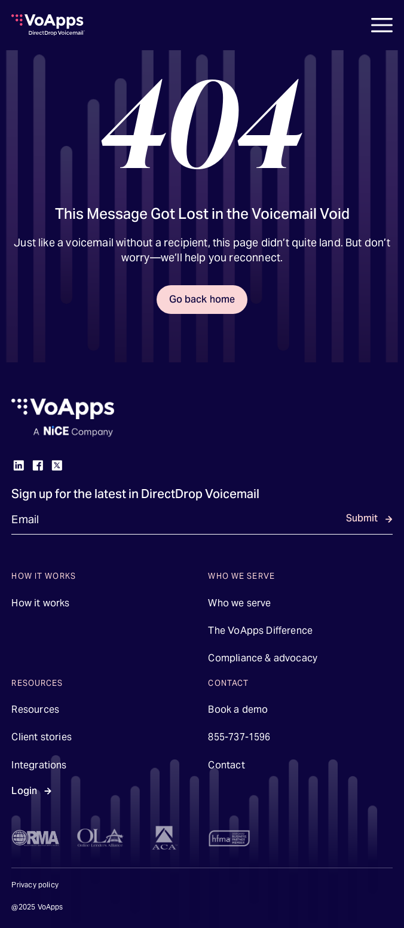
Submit (362, 518)
